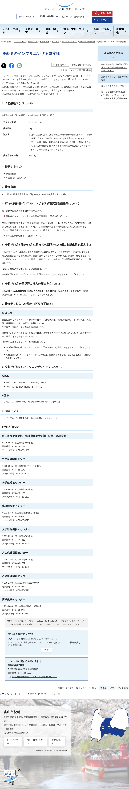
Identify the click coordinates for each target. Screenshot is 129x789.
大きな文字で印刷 (79, 70)
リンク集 (56, 694)
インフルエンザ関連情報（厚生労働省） (32, 418)
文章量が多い (17, 645)
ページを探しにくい (56, 642)
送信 (46, 650)
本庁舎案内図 (56, 742)
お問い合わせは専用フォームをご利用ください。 (34, 677)
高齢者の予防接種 (87, 41)
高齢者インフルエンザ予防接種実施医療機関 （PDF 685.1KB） (36, 216)
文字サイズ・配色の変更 (73, 17)
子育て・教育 (31, 31)
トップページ (20, 41)
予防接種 (55, 41)
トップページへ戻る (87, 688)
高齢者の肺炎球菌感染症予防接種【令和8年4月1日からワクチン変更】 (114, 67)
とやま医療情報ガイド (23, 236)
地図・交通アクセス (35, 742)
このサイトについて (37, 694)
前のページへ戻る (66, 688)
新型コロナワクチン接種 (112, 86)
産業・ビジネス (101, 31)
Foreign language (46, 16)
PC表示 (103, 688)
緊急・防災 (106, 13)
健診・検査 (44, 41)
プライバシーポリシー (12, 694)
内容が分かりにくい (33, 642)
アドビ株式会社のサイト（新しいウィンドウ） (27, 624)
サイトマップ (25, 17)
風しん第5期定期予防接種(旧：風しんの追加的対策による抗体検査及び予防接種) (114, 95)
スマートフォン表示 (119, 688)
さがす (104, 20)
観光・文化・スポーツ (75, 31)
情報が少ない (76, 642)
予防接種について (69, 41)
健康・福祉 (51, 31)
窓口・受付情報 (12, 742)
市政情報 (120, 31)
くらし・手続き (10, 31)
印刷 (62, 70)
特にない (15, 642)
